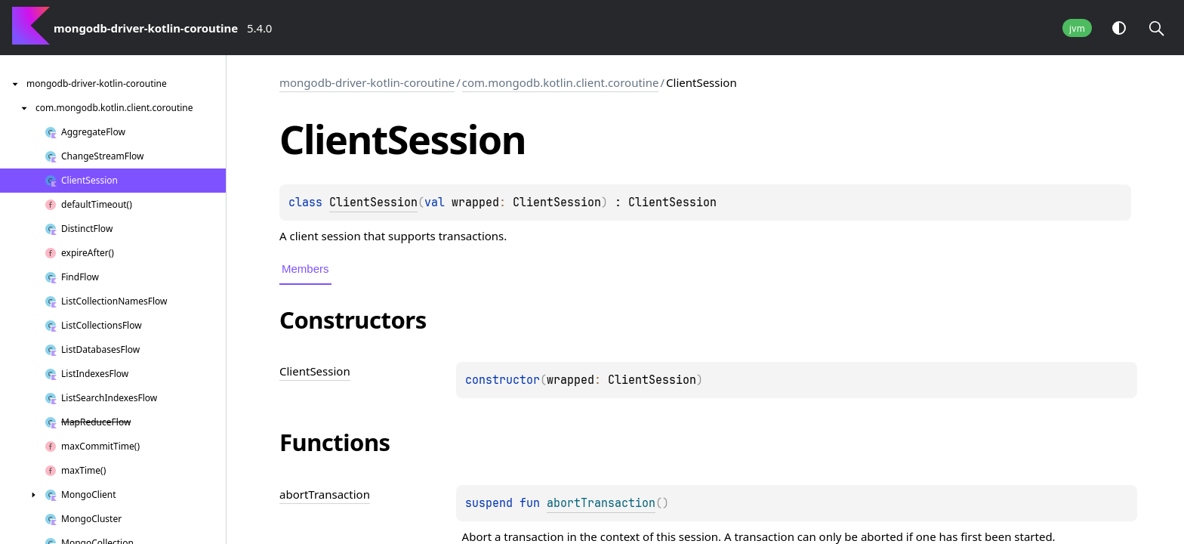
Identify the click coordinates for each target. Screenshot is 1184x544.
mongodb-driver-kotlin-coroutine (367, 82)
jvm (1077, 28)
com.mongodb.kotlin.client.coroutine (560, 82)
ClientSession (373, 202)
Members (305, 268)
